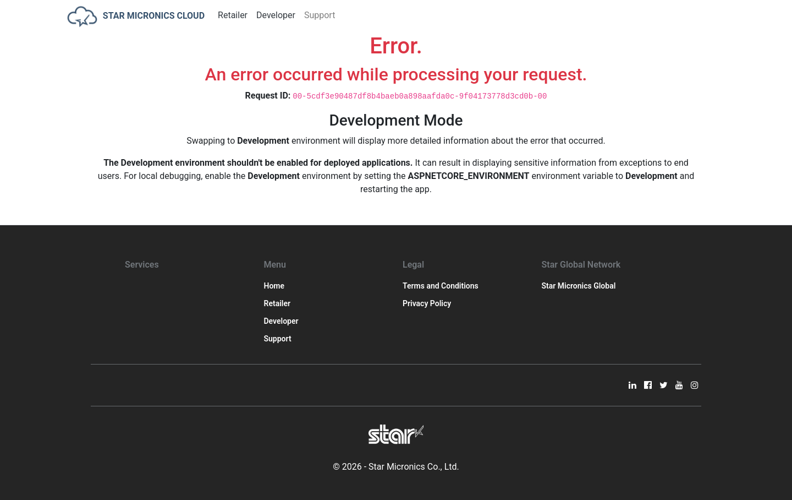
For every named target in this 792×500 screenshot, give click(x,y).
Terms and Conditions (441, 285)
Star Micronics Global (579, 285)
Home (274, 285)
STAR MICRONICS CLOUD (136, 17)
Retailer (233, 15)
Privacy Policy (427, 303)
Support (319, 15)
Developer (275, 15)
